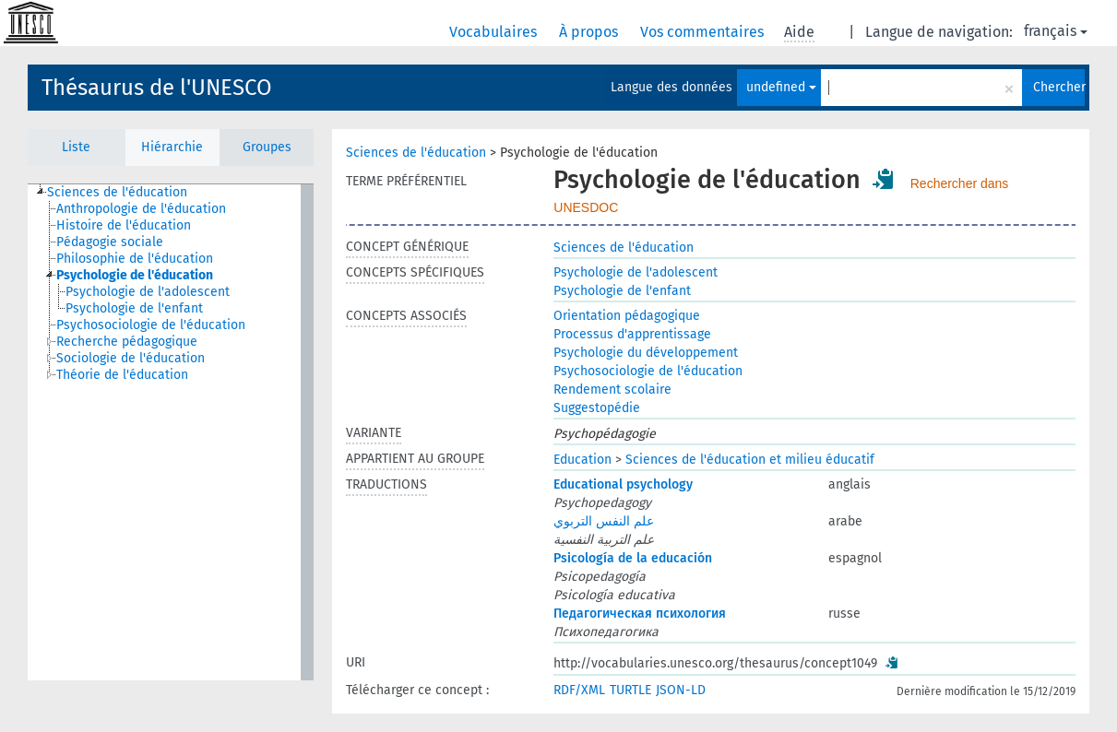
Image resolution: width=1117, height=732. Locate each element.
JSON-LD (681, 690)
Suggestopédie (596, 408)
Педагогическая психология (639, 613)
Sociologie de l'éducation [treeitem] (130, 358)
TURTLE (630, 690)
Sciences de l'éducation (416, 152)
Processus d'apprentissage (632, 334)
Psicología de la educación (632, 558)
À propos (590, 32)
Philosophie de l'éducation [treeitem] (134, 258)
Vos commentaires (703, 32)
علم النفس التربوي (603, 521)
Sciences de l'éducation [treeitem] (117, 192)
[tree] (171, 432)
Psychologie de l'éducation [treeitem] (134, 275)
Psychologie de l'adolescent (635, 272)
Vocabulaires (495, 32)
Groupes (267, 147)
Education (582, 459)
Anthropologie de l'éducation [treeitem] (141, 209)
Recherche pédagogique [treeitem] (126, 341)
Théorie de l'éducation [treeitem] (122, 375)
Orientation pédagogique (626, 316)
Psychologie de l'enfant (622, 291)
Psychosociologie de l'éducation (648, 371)
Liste (76, 147)
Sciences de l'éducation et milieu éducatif (749, 459)
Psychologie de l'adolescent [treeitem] (147, 292)
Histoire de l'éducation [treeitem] (123, 225)
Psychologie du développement (645, 352)
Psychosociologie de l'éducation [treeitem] (150, 325)
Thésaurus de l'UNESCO (157, 87)
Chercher (1059, 87)
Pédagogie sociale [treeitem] (109, 242)
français (1055, 31)
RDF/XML (579, 690)
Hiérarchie (172, 147)
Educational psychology (623, 484)
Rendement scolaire (612, 389)
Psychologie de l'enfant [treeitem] (134, 308)
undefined (781, 87)
